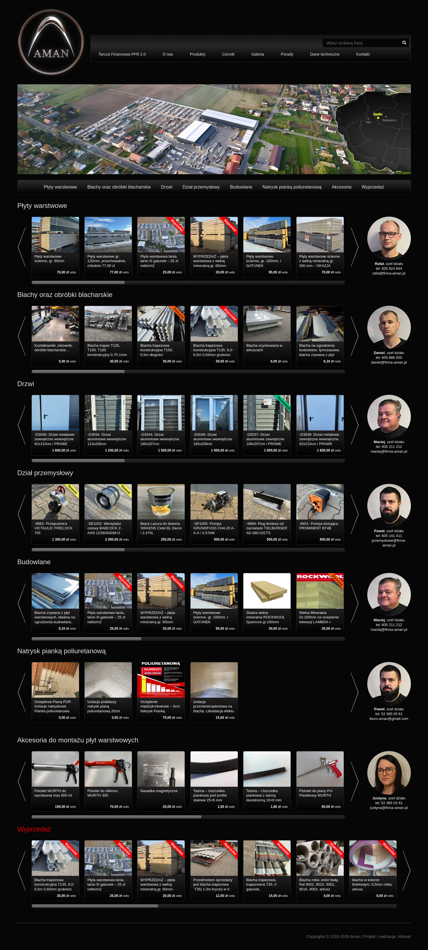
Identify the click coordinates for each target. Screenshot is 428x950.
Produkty (197, 54)
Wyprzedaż (373, 187)
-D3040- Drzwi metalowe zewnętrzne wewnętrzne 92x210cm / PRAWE (54, 439)
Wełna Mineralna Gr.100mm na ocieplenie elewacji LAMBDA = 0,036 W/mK (319, 620)
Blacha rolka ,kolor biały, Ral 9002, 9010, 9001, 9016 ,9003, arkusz (319, 884)
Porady (287, 54)
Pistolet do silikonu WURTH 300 (102, 793)
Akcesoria (341, 187)
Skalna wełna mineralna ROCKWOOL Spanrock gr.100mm (265, 617)
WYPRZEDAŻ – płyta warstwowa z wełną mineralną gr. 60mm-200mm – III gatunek (210, 263)
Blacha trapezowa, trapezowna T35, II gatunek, (261, 884)
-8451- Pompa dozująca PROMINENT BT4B (318, 526)
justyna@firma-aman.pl (389, 808)
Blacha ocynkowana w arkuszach (264, 347)
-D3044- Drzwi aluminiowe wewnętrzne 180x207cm (159, 439)
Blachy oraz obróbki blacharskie (119, 187)
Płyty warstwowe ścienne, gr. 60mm (49, 258)
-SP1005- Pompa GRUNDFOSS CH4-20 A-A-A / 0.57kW (214, 528)
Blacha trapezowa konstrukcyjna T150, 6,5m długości (156, 350)
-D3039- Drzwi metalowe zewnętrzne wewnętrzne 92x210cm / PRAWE (319, 439)
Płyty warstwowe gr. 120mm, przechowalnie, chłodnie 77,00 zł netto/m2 (106, 263)
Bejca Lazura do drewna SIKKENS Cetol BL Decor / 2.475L (161, 528)
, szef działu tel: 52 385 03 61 (389, 709)
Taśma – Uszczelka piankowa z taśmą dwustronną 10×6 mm (263, 795)
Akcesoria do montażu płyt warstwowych (78, 740)
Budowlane (241, 187)
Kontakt (363, 54)
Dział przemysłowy (201, 187)
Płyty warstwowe (60, 187)
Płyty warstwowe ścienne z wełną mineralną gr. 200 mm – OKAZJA (319, 261)
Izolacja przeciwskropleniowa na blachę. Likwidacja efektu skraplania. (213, 709)
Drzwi (166, 187)
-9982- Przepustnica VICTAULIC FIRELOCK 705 (54, 528)
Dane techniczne (324, 54)
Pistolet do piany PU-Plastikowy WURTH (316, 793)
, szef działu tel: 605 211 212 (389, 442)
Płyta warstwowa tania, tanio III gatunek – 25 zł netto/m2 (159, 261)
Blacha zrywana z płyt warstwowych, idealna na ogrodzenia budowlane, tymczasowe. (55, 620)
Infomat (404, 936)
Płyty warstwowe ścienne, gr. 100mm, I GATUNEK (263, 261)
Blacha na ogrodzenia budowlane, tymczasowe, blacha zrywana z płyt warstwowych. (319, 352)
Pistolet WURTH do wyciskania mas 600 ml (53, 793)
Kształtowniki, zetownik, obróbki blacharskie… (54, 347)
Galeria (257, 54)
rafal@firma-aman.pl (389, 273)
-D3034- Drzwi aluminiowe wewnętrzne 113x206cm (106, 439)
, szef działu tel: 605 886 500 (389, 353)
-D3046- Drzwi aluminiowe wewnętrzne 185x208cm (212, 439)
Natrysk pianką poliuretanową (291, 187)
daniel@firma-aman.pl (389, 362)
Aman (355, 936)
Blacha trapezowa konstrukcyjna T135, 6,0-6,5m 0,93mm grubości (213, 350)
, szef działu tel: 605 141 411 (389, 531)
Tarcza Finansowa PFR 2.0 (122, 54)
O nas (167, 54)
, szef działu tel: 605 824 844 (389, 264)
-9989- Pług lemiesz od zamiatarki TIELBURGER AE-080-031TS (266, 528)
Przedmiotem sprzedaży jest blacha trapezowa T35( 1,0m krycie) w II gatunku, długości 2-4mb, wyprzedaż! (212, 889)
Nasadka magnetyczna (158, 791)
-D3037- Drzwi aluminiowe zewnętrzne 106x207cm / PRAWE (265, 439)
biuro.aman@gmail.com (389, 719)
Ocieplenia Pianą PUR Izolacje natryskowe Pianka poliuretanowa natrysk (53, 709)
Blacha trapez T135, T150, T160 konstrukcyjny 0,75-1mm (107, 350)
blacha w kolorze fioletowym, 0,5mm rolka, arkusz (372, 884)
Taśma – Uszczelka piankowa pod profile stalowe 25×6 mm (210, 795)
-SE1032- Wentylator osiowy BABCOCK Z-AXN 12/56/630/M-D (104, 528)
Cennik (228, 54)
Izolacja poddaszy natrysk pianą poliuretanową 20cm (103, 706)
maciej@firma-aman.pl (389, 451)
